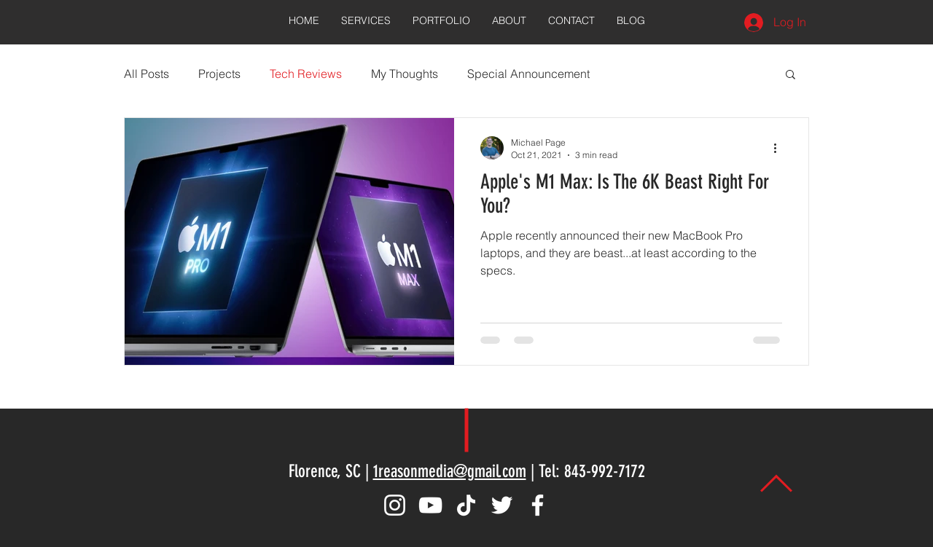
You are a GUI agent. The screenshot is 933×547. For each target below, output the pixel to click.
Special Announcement (528, 73)
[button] (790, 75)
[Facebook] (537, 505)
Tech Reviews (306, 73)
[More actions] (780, 148)
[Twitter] (502, 505)
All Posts (146, 73)
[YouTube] (430, 505)
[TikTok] (466, 505)
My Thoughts (404, 73)
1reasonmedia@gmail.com (449, 471)
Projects (219, 73)
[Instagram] (394, 505)
